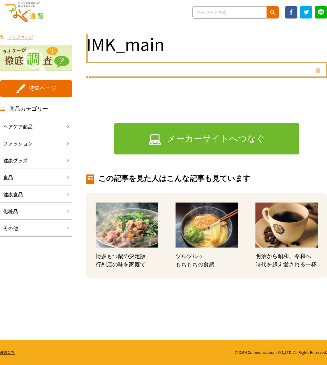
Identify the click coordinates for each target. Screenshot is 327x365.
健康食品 (13, 194)
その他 (10, 228)
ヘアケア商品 (18, 126)
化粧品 (10, 211)
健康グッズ (15, 160)
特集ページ (42, 88)
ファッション (18, 143)
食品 (8, 177)
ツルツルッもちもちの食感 (195, 260)
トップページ (20, 37)
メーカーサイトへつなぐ (216, 138)
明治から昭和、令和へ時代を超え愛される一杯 (286, 260)
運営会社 (7, 352)
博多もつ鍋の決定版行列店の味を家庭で (121, 260)
